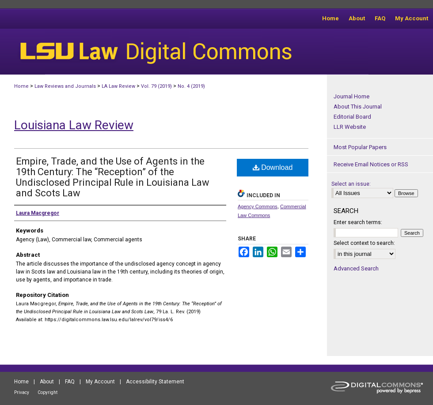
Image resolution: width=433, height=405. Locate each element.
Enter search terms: (358, 222)
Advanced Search (356, 268)
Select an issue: (351, 184)
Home (21, 86)
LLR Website (350, 127)
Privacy (21, 392)
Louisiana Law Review (73, 125)
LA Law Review (118, 86)
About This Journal (358, 106)
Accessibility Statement (155, 382)
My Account (100, 382)
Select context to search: (364, 243)
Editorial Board (352, 116)
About (47, 382)
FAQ (70, 382)
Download (273, 167)
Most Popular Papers (360, 147)
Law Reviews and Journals (65, 86)
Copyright (47, 392)
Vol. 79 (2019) (156, 86)
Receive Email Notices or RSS (371, 164)
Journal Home (351, 96)
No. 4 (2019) (191, 86)
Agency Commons (257, 206)
